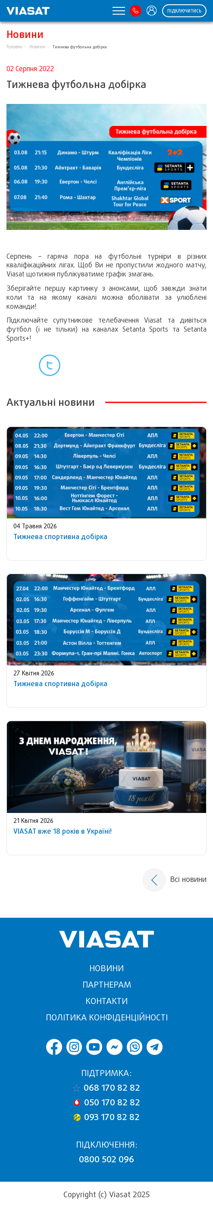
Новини (37, 47)
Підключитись (184, 11)
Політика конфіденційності (107, 1017)
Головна (14, 47)
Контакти (106, 1001)
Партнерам (106, 985)
